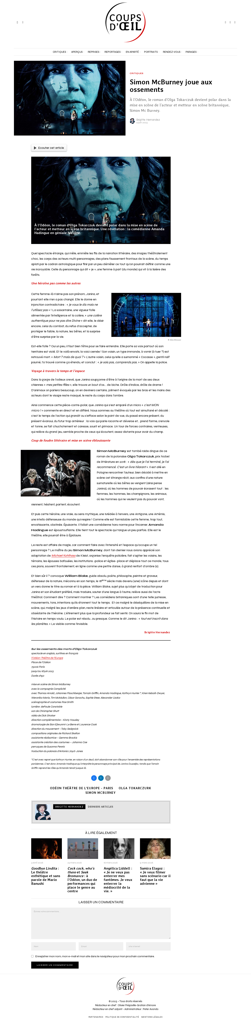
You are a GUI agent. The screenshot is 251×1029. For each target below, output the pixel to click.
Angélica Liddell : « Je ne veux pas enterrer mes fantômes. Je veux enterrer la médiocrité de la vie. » (118, 880)
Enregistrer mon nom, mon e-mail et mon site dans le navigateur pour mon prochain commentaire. (95, 956)
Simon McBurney (100, 792)
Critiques (136, 73)
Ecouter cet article (49, 148)
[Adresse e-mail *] (219, 989)
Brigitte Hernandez (148, 120)
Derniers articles (100, 806)
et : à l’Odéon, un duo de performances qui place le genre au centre (82, 880)
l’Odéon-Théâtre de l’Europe (47, 657)
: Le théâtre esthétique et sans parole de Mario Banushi (45, 876)
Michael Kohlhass (63, 555)
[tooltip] (225, 22)
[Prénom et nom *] (219, 976)
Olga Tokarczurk (135, 788)
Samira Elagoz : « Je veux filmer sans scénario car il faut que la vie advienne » (155, 876)
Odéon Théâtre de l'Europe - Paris (81, 788)
